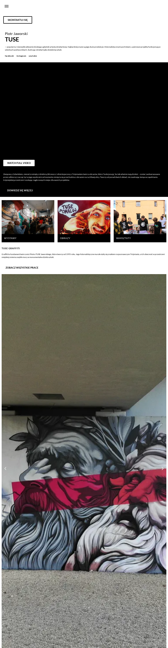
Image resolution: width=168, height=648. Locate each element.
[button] (5, 468)
